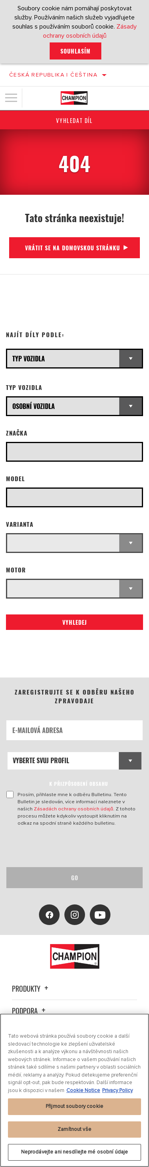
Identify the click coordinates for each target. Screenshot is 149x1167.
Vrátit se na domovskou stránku (72, 248)
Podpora (30, 1011)
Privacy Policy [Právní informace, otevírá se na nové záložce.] (117, 1090)
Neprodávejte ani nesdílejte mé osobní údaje (74, 1152)
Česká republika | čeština (53, 74)
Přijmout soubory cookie (74, 1106)
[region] (74, 1090)
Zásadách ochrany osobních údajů (73, 809)
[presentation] (72, 846)
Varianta (19, 524)
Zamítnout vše (74, 1129)
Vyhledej (74, 622)
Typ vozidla (24, 387)
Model (15, 479)
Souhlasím (75, 51)
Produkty (31, 988)
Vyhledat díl (74, 120)
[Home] (74, 98)
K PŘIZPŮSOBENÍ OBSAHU (78, 783)
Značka (16, 433)
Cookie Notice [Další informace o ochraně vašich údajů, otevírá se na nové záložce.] (83, 1090)
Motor (16, 570)
